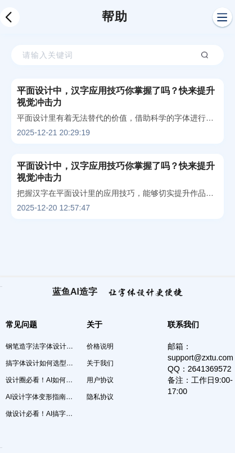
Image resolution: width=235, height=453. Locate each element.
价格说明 (100, 346)
